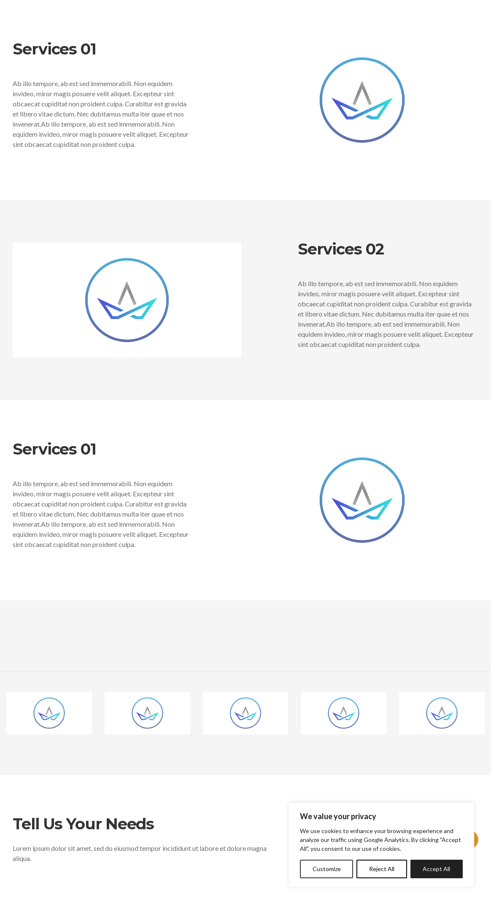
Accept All (436, 868)
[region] (381, 844)
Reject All (381, 868)
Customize (327, 868)
